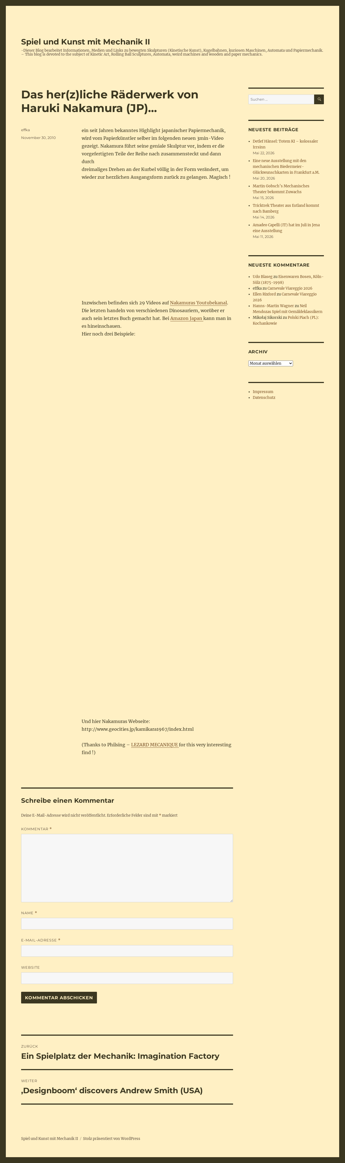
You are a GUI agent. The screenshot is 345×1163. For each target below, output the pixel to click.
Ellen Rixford (264, 294)
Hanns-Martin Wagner (273, 306)
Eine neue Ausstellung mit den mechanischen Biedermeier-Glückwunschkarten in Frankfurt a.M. (286, 166)
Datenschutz (264, 397)
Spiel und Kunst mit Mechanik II (85, 41)
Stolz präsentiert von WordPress (111, 1138)
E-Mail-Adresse (41, 940)
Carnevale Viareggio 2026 (290, 288)
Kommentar (36, 829)
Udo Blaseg (262, 276)
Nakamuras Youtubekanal (198, 302)
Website (30, 967)
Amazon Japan (186, 318)
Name (29, 913)
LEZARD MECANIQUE (155, 744)
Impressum (263, 391)
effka (25, 130)
